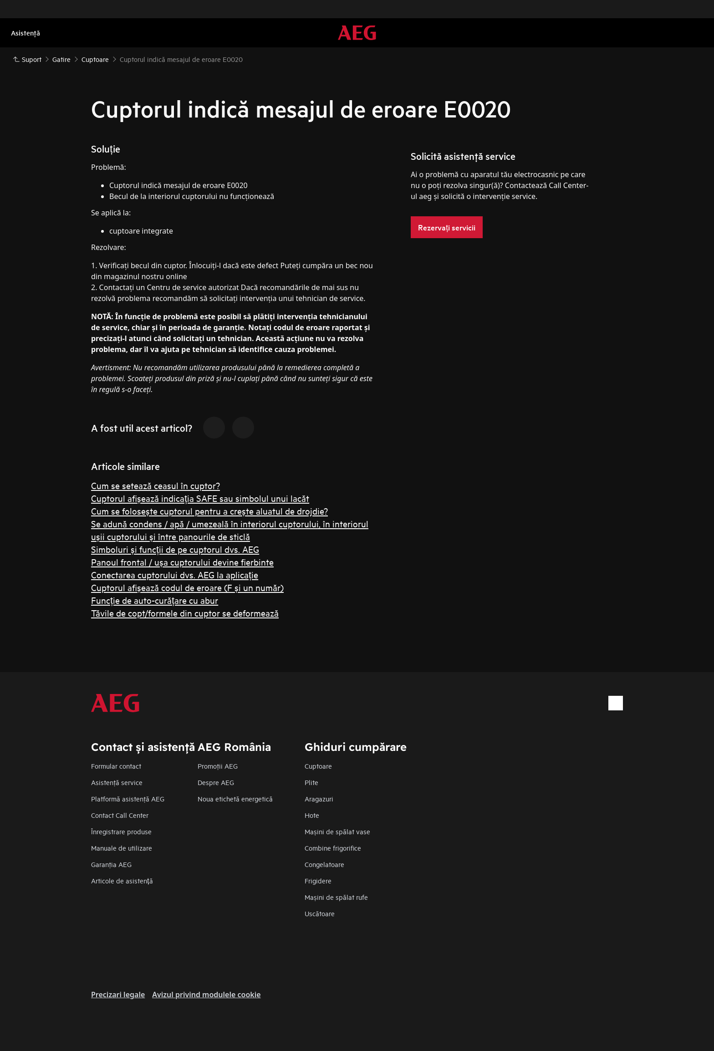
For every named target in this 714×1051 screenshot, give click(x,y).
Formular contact (116, 765)
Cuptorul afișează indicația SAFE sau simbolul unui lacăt (200, 498)
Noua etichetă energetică (235, 798)
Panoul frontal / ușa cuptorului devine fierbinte (182, 561)
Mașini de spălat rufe (336, 897)
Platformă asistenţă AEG (127, 798)
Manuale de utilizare (121, 847)
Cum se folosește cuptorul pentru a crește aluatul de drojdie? (209, 510)
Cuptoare (318, 765)
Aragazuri (319, 798)
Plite (311, 782)
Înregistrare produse (121, 831)
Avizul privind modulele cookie (206, 995)
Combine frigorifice (333, 847)
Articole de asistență (122, 880)
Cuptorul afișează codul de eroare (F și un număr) (187, 587)
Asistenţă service (117, 782)
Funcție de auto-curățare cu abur (154, 600)
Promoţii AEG (218, 765)
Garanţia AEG (111, 864)
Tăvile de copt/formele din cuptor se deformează (185, 612)
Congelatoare (324, 864)
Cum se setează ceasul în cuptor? (155, 485)
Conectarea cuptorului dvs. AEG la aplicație (174, 574)
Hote (312, 815)
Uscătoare (320, 913)
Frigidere (318, 880)
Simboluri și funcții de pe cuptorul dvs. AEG (175, 549)
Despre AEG (216, 782)
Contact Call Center (119, 815)
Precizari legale (118, 995)
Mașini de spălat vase (337, 831)
